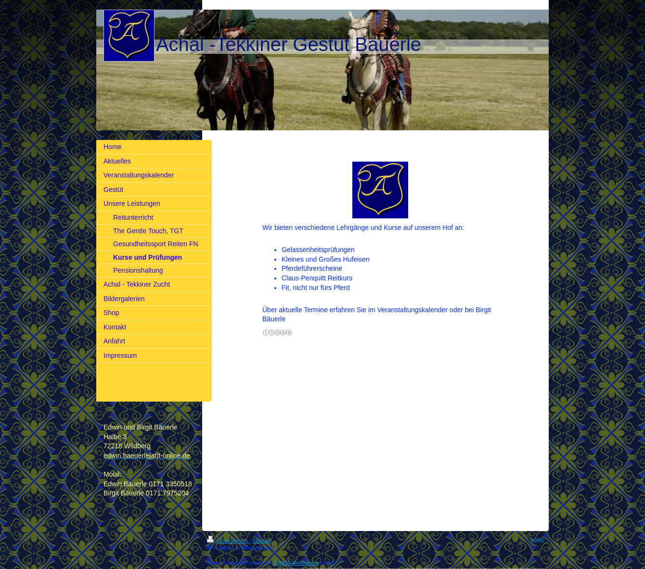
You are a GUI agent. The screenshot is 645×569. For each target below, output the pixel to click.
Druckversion (228, 541)
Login (537, 539)
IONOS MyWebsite (296, 563)
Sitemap (261, 541)
